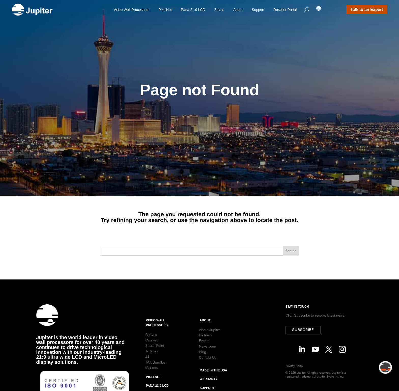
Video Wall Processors (131, 10)
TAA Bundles (155, 375)
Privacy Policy (297, 366)
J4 (147, 370)
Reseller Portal (285, 10)
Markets (151, 381)
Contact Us (208, 370)
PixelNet (165, 10)
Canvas (151, 348)
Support (258, 10)
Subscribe (306, 330)
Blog (202, 365)
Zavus (219, 10)
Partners (205, 348)
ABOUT (205, 333)
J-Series (151, 364)
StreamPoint (154, 359)
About (238, 10)
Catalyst (151, 353)
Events (204, 354)
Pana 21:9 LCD (193, 10)
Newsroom (207, 359)
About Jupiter (209, 343)
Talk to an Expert (366, 9)
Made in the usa (213, 383)
